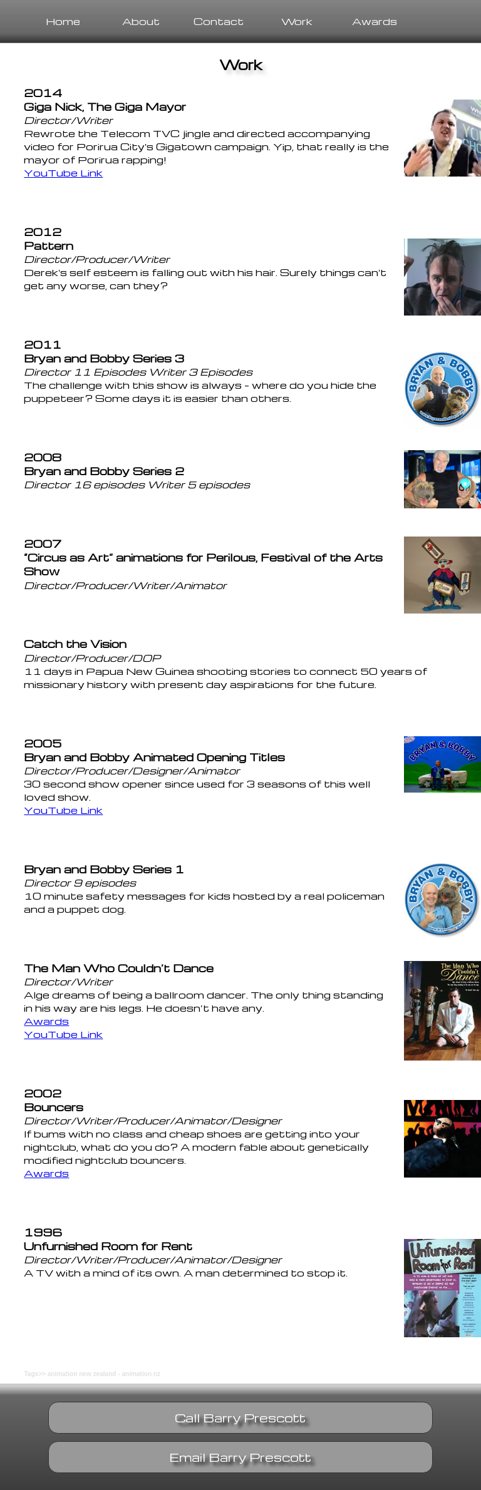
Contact (219, 21)
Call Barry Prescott (240, 1418)
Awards (374, 21)
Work (297, 21)
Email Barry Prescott (240, 1457)
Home (63, 21)
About (141, 21)
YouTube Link (63, 172)
